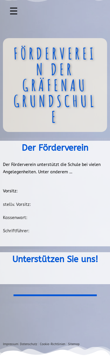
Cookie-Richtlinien (52, 344)
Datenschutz (28, 344)
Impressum (10, 344)
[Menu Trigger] (14, 11)
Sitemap (73, 344)
